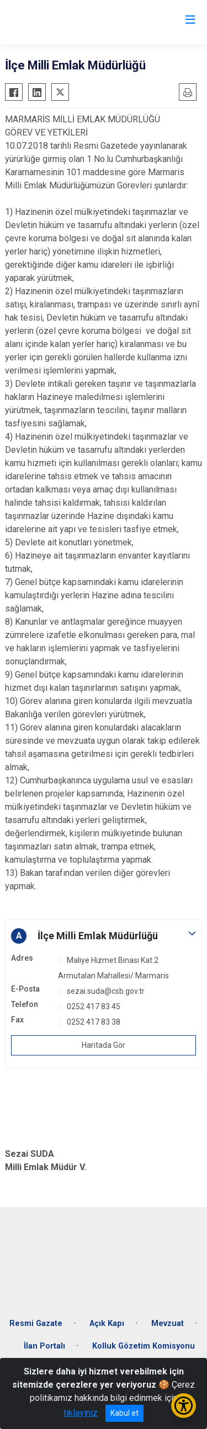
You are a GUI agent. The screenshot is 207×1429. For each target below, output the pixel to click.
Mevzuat (167, 1323)
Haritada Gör (103, 1045)
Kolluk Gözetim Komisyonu (143, 1346)
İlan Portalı (44, 1346)
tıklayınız (80, 1413)
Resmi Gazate (35, 1323)
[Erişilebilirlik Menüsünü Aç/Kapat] (183, 1405)
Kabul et (124, 1413)
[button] (103, 936)
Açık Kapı (106, 1323)
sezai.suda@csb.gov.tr (106, 991)
